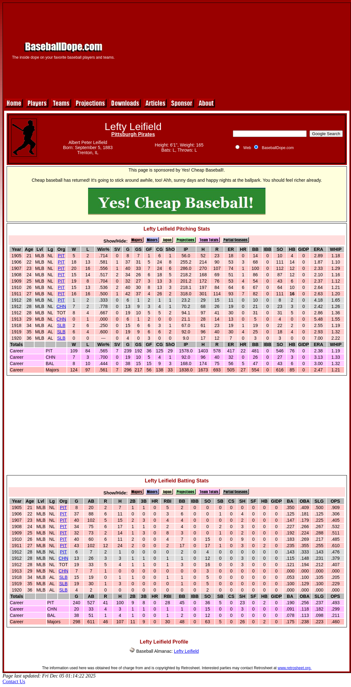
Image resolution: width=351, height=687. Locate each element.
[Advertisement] (235, 49)
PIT (61, 255)
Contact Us (14, 681)
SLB (61, 325)
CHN (61, 306)
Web (247, 148)
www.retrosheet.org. (295, 668)
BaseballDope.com (278, 148)
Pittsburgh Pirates (133, 134)
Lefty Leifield (186, 651)
